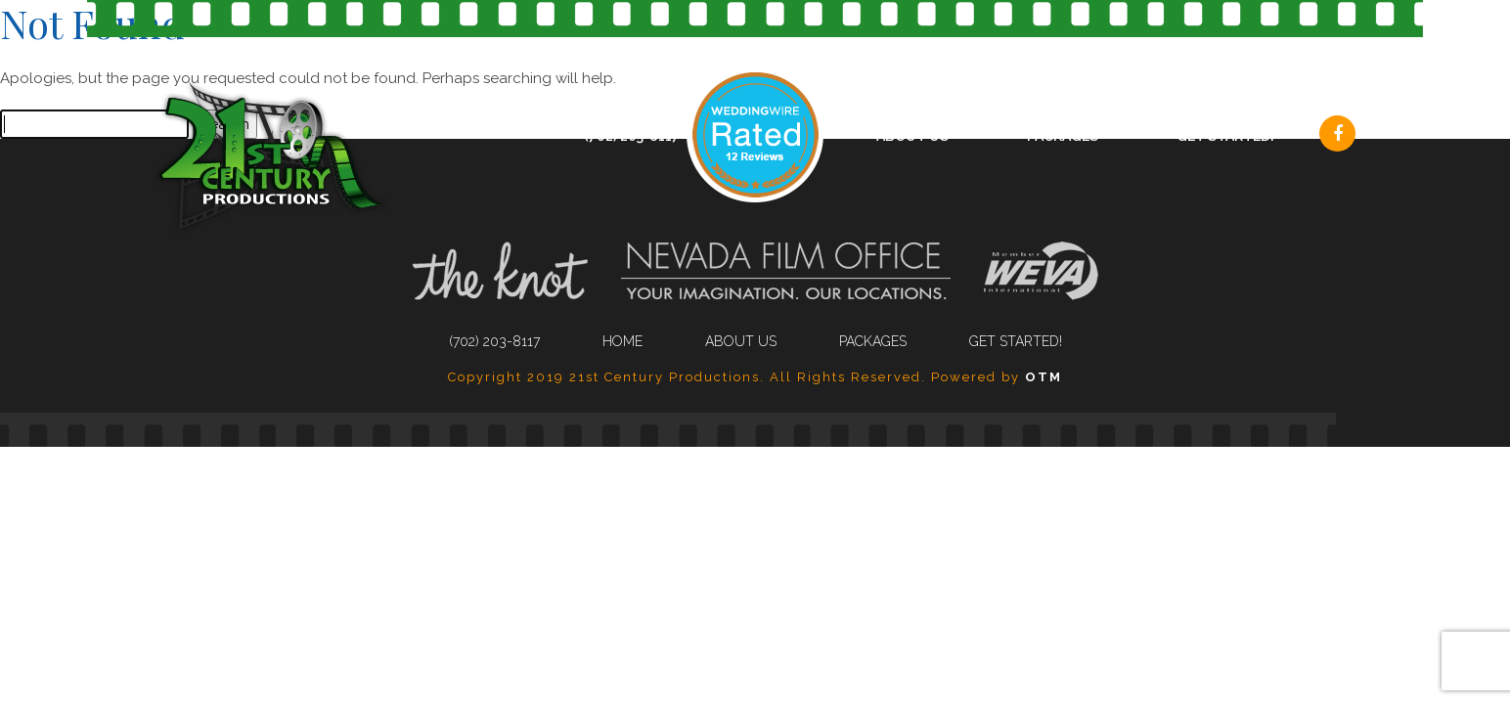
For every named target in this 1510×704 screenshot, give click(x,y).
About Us (912, 136)
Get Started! (1225, 136)
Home (622, 341)
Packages (1062, 136)
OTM (1043, 377)
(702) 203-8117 (632, 136)
